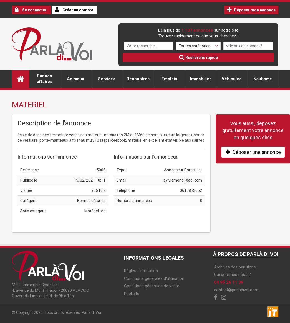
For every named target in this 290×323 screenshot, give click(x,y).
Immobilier (200, 78)
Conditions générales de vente (151, 285)
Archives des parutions (235, 267)
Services (106, 78)
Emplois (169, 78)
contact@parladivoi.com (236, 289)
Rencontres (138, 78)
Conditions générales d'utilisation (154, 278)
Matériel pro (94, 211)
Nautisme (262, 78)
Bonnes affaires (44, 78)
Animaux (75, 78)
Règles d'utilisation (141, 270)
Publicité (131, 293)
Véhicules (231, 78)
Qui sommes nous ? (232, 274)
